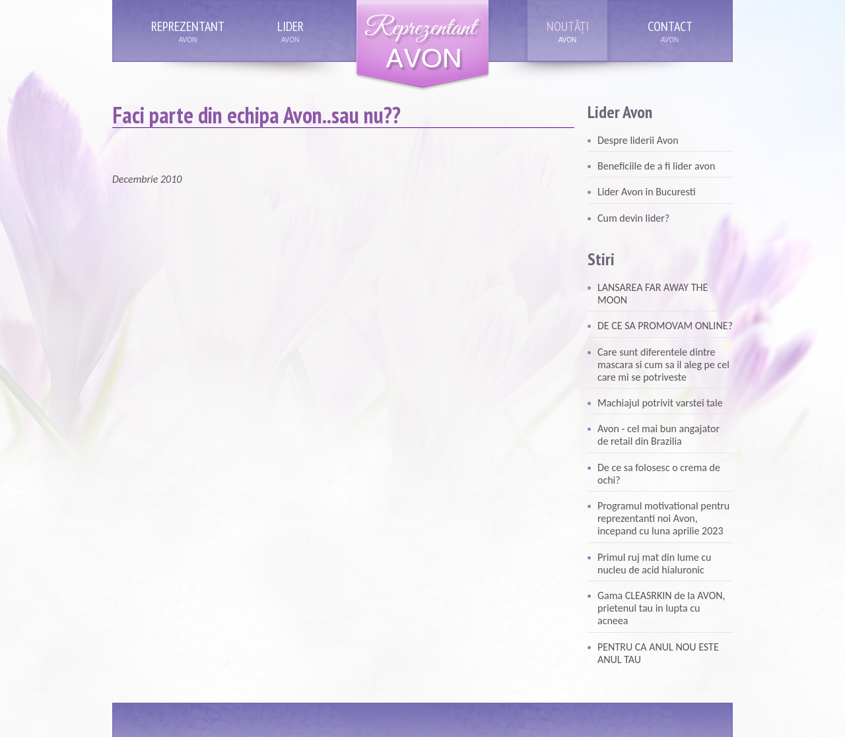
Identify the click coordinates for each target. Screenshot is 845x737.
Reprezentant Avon (422, 46)
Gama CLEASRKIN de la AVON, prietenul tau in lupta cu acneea (661, 608)
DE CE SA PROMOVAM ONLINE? (665, 325)
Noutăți (568, 26)
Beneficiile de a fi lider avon (656, 166)
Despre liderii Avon (638, 140)
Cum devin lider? (633, 218)
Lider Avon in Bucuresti (646, 191)
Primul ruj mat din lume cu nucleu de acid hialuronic (654, 563)
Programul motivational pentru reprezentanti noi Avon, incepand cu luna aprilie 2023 (663, 518)
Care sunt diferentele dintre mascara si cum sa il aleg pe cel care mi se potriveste (663, 364)
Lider (290, 26)
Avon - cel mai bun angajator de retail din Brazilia (658, 434)
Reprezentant (187, 26)
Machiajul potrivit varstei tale (660, 403)
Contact (670, 26)
